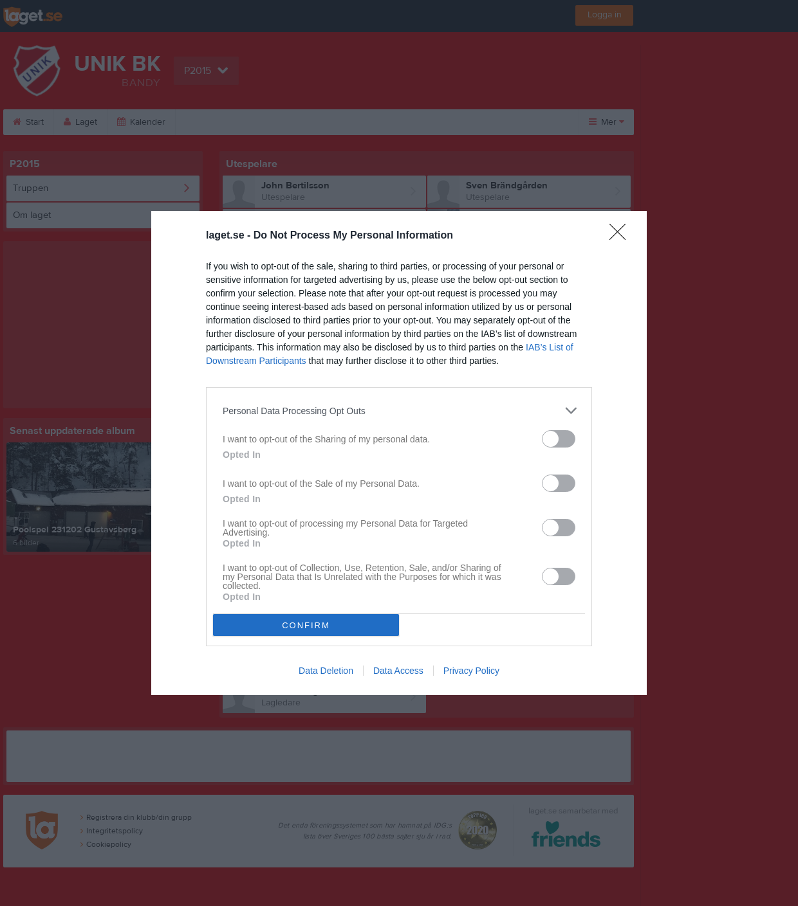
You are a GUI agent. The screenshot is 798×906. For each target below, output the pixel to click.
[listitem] (399, 410)
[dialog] (399, 453)
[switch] (558, 439)
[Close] (621, 236)
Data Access (398, 671)
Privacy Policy (471, 671)
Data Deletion (326, 671)
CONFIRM (306, 625)
